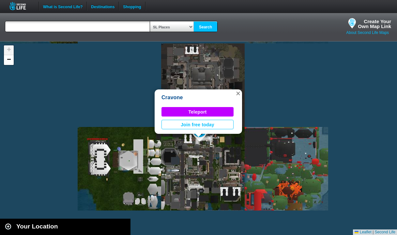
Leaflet (363, 232)
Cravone (172, 97)
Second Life (21, 6)
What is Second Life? (63, 6)
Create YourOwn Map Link (374, 24)
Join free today (197, 124)
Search (205, 27)
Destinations (103, 6)
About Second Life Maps (367, 32)
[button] (238, 93)
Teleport (198, 112)
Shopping (132, 6)
